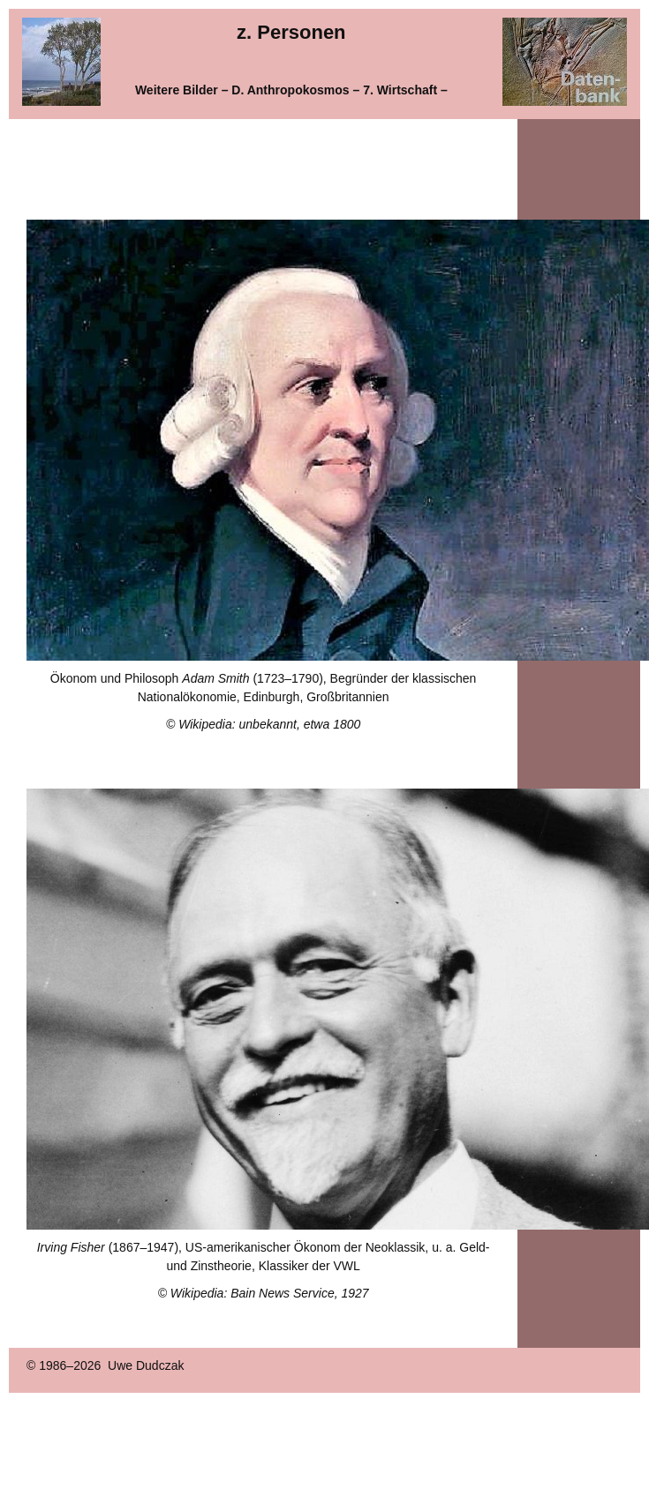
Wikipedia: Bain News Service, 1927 (269, 1293)
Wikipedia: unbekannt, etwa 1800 (269, 724)
